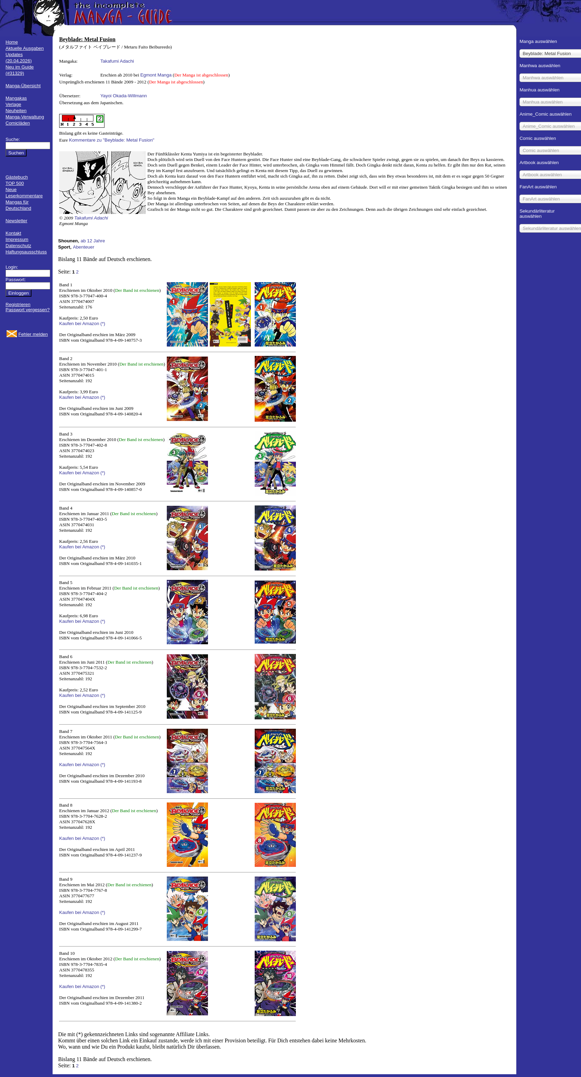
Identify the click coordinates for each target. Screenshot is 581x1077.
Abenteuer (83, 247)
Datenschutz (18, 245)
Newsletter (16, 220)
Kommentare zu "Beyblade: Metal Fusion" (112, 140)
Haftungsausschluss (26, 251)
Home (12, 42)
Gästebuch (17, 177)
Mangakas (16, 98)
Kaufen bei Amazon (79, 323)
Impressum (17, 239)
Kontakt (13, 233)
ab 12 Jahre (93, 240)
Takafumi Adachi (117, 61)
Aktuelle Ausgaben (25, 48)
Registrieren (18, 304)
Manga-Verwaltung (25, 116)
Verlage (13, 104)
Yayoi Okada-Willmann (123, 95)
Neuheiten (16, 110)
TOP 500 (15, 183)
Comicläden (18, 123)
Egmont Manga (155, 75)
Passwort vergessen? (27, 309)
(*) (102, 323)
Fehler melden (33, 334)
